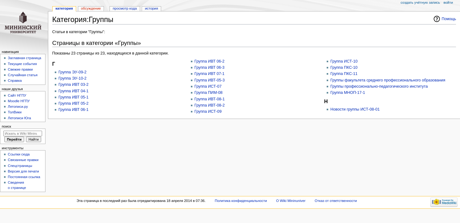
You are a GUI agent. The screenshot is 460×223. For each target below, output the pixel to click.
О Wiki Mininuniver (290, 201)
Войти (448, 2)
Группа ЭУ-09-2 (72, 72)
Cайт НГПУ (17, 95)
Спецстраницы (20, 166)
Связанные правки (23, 160)
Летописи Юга (19, 118)
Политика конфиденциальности (241, 201)
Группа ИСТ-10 (344, 61)
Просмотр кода (125, 8)
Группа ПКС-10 (344, 67)
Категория (64, 8)
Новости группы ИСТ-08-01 (355, 109)
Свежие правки (20, 69)
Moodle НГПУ (19, 101)
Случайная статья (22, 75)
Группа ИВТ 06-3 (210, 67)
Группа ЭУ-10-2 (72, 78)
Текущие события (22, 64)
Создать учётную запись (420, 2)
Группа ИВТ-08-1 (210, 99)
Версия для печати (23, 171)
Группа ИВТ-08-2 (210, 105)
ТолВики (14, 112)
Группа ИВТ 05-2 (73, 103)
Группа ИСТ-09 (208, 111)
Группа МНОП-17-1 (347, 92)
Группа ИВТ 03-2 (73, 84)
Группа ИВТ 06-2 (210, 61)
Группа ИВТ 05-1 (73, 97)
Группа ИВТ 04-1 (73, 91)
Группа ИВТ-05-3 (210, 80)
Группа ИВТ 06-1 (73, 109)
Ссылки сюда (19, 154)
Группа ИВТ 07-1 (210, 74)
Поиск (6, 126)
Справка (15, 80)
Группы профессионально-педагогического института (379, 86)
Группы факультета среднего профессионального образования (387, 80)
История (151, 8)
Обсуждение (91, 8)
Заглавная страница (24, 58)
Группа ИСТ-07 (208, 86)
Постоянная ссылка (24, 177)
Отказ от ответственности (336, 201)
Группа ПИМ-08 (209, 92)
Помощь (449, 19)
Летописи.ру (18, 106)
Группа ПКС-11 (344, 74)
